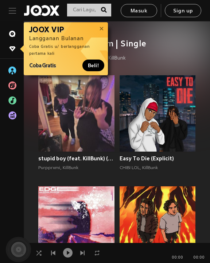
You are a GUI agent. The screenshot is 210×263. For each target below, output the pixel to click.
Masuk (139, 11)
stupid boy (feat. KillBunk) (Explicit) (76, 158)
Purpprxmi (49, 168)
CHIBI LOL (130, 168)
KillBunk (117, 58)
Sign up (183, 11)
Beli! (93, 65)
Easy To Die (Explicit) (147, 158)
